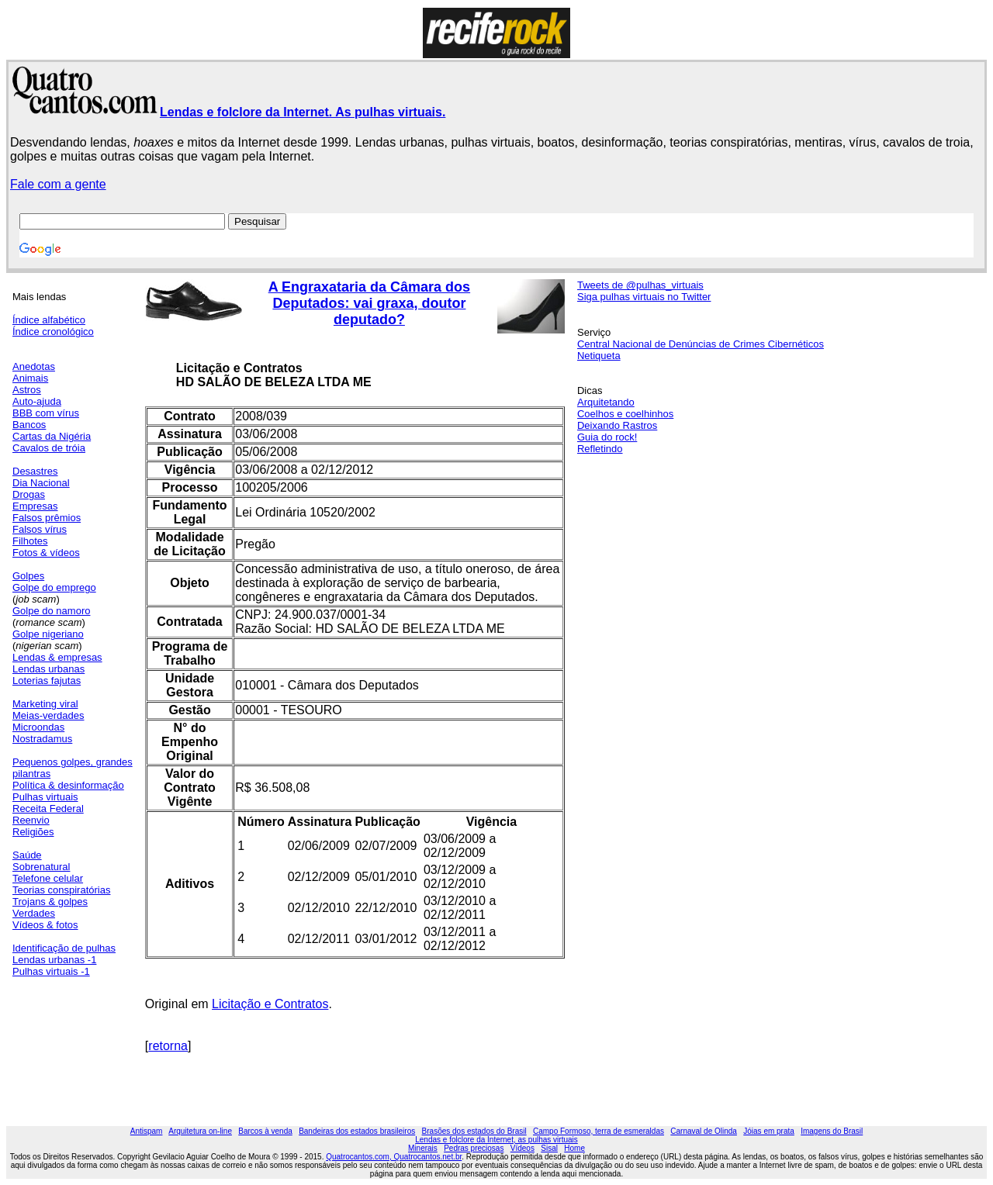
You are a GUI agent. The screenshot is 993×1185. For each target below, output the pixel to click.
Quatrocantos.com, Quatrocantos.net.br (394, 1156)
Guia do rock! (607, 437)
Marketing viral (45, 704)
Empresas (35, 506)
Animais (30, 378)
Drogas (28, 494)
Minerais (423, 1148)
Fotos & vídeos (46, 552)
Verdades (33, 913)
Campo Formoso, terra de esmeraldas (598, 1131)
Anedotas (33, 366)
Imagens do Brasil (832, 1131)
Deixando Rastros (617, 425)
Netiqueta (599, 355)
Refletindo (600, 448)
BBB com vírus (45, 413)
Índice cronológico (53, 331)
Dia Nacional (41, 483)
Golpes (28, 576)
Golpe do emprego (54, 587)
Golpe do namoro (51, 611)
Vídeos (522, 1148)
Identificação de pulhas (64, 948)
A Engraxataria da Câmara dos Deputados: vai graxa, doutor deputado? (369, 303)
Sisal (549, 1148)
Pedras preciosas (473, 1148)
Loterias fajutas (46, 680)
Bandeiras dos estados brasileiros (357, 1131)
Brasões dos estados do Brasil (474, 1131)
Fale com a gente (58, 184)
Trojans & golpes (50, 901)
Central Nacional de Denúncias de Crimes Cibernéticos (700, 344)
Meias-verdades (48, 715)
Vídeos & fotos (45, 925)
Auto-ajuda (36, 401)
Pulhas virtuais (45, 797)
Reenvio (31, 820)
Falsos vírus (39, 529)
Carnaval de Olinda (703, 1131)
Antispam (146, 1131)
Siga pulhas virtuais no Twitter (644, 296)
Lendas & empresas (57, 657)
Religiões (33, 832)
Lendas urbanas (48, 669)
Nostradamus (42, 739)
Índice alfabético (48, 320)
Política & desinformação (68, 785)
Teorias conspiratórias (61, 890)
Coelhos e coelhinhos (625, 414)
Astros (26, 390)
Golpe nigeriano (48, 634)
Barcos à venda (265, 1131)
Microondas (38, 727)
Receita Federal (48, 808)
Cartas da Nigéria (51, 436)
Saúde (27, 855)
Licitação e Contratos (270, 1004)
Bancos (29, 424)
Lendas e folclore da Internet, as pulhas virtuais (496, 1139)
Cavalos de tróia (48, 448)
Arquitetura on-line (200, 1131)
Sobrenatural (41, 866)
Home (574, 1148)
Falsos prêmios (46, 517)
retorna (168, 1045)
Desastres (35, 471)
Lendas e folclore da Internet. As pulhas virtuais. (302, 112)
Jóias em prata (768, 1131)
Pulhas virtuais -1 (51, 971)
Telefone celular (47, 878)
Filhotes (30, 541)
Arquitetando (606, 402)
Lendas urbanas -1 (54, 960)
